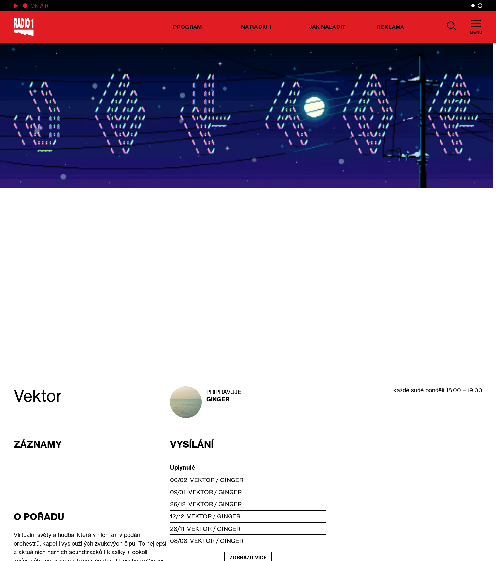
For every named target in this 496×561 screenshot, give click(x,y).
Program (187, 27)
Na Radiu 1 (256, 27)
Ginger (218, 399)
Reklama (390, 27)
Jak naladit (327, 27)
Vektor (202, 480)
